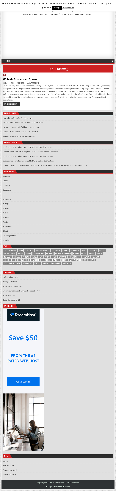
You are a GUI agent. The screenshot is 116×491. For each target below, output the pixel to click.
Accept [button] (57, 8)
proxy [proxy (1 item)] (54, 257)
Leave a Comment (33, 83)
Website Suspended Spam (20, 79)
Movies (6, 208)
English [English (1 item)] (102, 250)
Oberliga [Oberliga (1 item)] (26, 257)
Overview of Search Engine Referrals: (19, 291)
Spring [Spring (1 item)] (77, 257)
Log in (5, 461)
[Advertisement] (58, 38)
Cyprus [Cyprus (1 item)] (65, 250)
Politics (6, 217)
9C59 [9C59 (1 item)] (21, 250)
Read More (68, 7)
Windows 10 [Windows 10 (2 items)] (67, 263)
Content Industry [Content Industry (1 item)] (43, 250)
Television (7, 226)
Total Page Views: (10, 286)
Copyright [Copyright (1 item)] (56, 250)
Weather (6, 240)
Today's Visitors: (10, 282)
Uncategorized (9, 236)
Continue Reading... (12, 104)
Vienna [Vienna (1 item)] (72, 260)
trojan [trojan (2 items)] (44, 260)
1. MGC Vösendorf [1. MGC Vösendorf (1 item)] (10, 250)
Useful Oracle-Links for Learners (17, 118)
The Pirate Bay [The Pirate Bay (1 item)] (22, 260)
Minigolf (6, 204)
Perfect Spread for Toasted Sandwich (19, 136)
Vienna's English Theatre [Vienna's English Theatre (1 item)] (86, 260)
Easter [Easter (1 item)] (84, 250)
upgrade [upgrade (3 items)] (64, 260)
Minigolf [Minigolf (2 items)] (17, 257)
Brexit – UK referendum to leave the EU (20, 132)
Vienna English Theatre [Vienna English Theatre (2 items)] (12, 263)
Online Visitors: (10, 277)
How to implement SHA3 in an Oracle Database (23, 123)
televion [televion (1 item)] (86, 257)
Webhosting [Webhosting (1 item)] (27, 263)
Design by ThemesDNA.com (58, 487)
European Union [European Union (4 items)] (9, 253)
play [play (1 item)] (40, 257)
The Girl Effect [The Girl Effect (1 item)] (9, 260)
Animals (6, 176)
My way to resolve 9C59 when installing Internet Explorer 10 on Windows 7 (54, 165)
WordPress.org (9, 475)
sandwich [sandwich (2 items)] (62, 257)
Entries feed (8, 465)
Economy (7, 190)
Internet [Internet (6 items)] (49, 253)
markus (5, 83)
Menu (8, 61)
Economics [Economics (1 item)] (93, 250)
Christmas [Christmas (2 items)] (29, 250)
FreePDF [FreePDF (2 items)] (20, 253)
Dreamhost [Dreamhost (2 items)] (75, 250)
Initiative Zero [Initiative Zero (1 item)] (38, 253)
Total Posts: (8, 295)
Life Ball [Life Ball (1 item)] (92, 253)
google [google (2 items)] (28, 253)
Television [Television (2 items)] (95, 257)
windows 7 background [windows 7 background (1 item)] (51, 263)
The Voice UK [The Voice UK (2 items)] (34, 260)
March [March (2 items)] (99, 253)
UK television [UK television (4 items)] (54, 260)
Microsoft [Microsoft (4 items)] (8, 257)
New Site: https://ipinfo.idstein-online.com (21, 127)
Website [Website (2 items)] (37, 263)
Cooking (6, 185)
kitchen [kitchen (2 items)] (76, 253)
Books (5, 181)
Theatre (6, 231)
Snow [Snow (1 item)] (71, 257)
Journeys (7, 199)
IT (4, 75)
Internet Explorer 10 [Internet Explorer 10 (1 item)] (63, 253)
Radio (5, 222)
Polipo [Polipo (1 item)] (47, 257)
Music (5, 213)
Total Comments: (10, 300)
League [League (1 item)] (83, 253)
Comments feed (10, 470)
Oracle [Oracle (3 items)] (34, 257)
